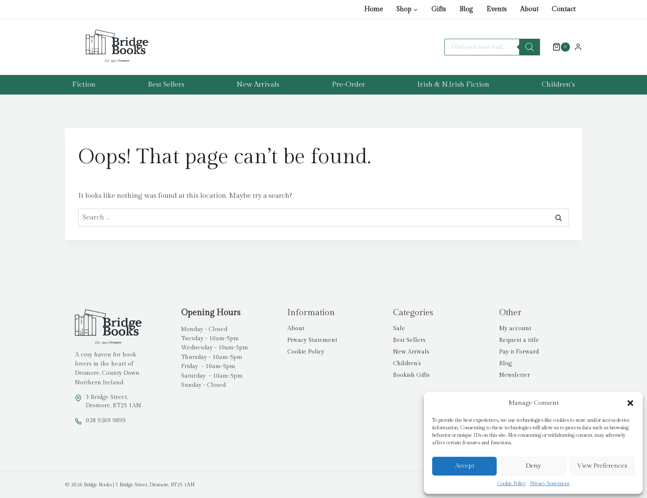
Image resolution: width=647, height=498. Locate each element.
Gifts (438, 9)
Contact (563, 9)
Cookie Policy (511, 483)
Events (496, 9)
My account (515, 328)
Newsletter (514, 375)
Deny (533, 465)
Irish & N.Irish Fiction (453, 84)
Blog (466, 9)
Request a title (519, 340)
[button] (630, 403)
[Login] (578, 47)
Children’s (558, 84)
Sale (399, 328)
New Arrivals (257, 84)
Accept (464, 465)
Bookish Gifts (411, 375)
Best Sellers (166, 84)
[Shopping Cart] (557, 47)
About (529, 9)
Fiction (83, 84)
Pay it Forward (519, 352)
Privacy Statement (550, 483)
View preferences (602, 465)
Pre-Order (348, 84)
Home (373, 9)
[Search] (529, 47)
